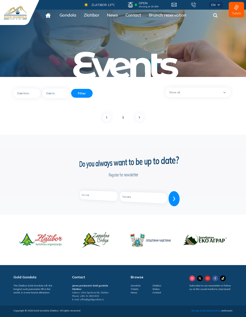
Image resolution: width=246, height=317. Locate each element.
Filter (82, 93)
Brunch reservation (167, 15)
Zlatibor (91, 15)
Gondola (68, 15)
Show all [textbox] (174, 92)
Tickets (135, 289)
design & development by (212, 310)
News (112, 15)
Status (156, 289)
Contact (133, 15)
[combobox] (198, 92)
